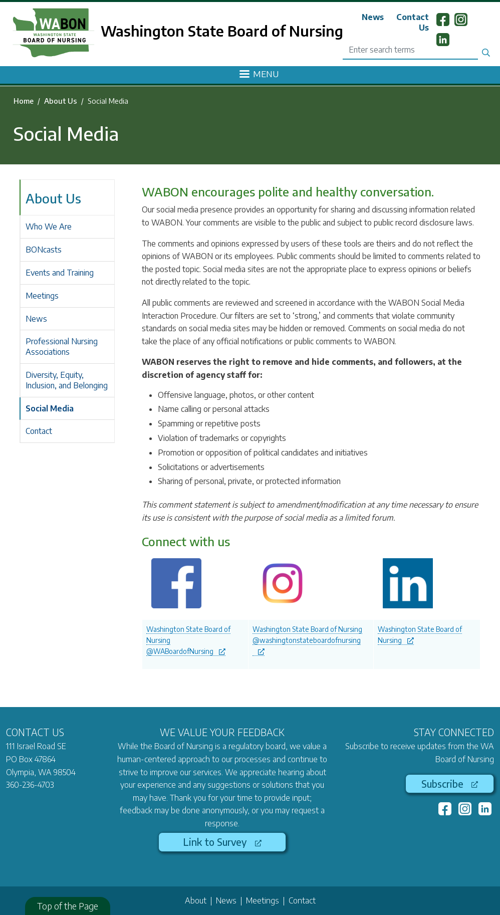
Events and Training (60, 273)
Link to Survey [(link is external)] (222, 842)
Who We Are (49, 226)
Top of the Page (67, 905)
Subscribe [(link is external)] (449, 784)
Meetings (42, 296)
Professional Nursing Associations (62, 346)
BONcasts (44, 250)
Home (24, 100)
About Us (60, 100)
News (373, 17)
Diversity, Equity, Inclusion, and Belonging (67, 380)
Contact (39, 431)
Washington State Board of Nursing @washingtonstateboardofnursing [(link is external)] (307, 640)
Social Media (50, 408)
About (195, 900)
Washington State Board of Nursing (222, 31)
